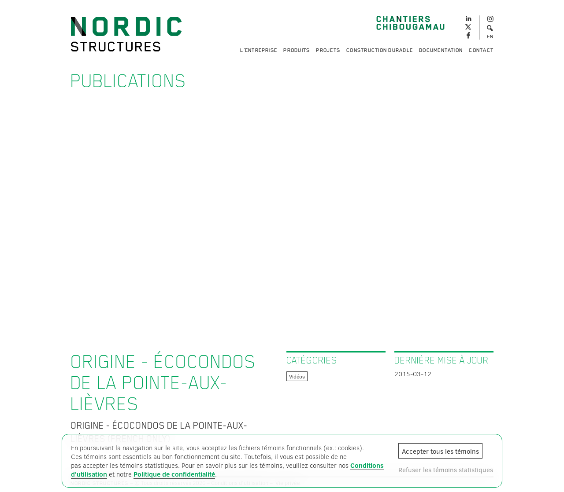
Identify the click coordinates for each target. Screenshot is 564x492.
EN (490, 36)
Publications (128, 81)
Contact (481, 50)
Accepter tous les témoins (440, 451)
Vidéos (297, 376)
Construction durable (379, 50)
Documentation (441, 50)
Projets (328, 50)
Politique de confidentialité (174, 474)
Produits (296, 50)
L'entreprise (258, 50)
